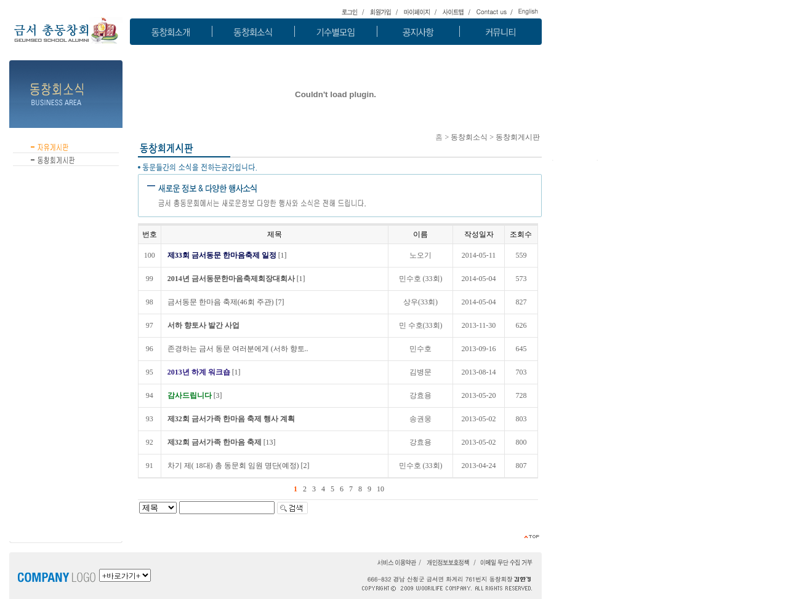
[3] (194, 395)
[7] (225, 302)
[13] (221, 442)
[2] (238, 465)
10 (380, 489)
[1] (227, 255)
